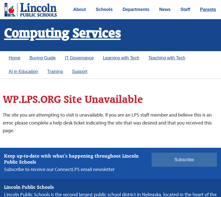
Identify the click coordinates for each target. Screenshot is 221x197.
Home (15, 58)
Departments (136, 9)
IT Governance (79, 58)
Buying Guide (43, 58)
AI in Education (23, 71)
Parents (208, 9)
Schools (104, 9)
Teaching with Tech (166, 58)
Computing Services (62, 34)
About (79, 9)
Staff (185, 9)
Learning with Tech (121, 58)
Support (79, 71)
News (165, 9)
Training (55, 71)
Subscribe (184, 159)
